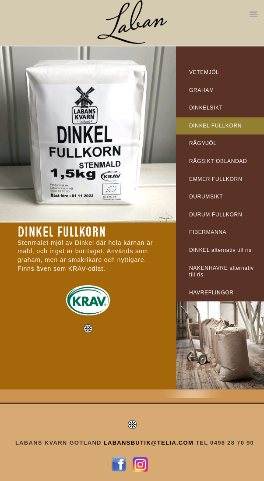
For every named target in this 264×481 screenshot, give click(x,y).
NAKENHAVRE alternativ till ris (221, 271)
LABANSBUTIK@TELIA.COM (149, 442)
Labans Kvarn (132, 22)
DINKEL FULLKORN (215, 126)
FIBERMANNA (207, 232)
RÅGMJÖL (203, 143)
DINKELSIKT (206, 108)
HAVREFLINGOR (211, 293)
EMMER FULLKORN (215, 179)
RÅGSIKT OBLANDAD (218, 161)
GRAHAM (201, 90)
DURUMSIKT (206, 197)
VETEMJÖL (204, 72)
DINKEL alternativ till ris (220, 250)
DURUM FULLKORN (215, 215)
